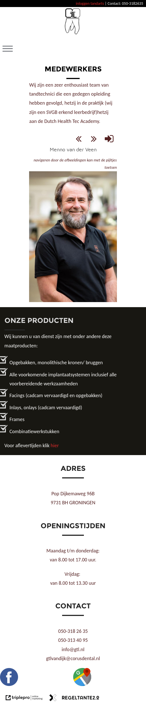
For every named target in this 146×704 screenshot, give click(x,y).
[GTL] (73, 33)
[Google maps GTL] (82, 684)
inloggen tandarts (90, 3)
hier (55, 445)
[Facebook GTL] (9, 684)
